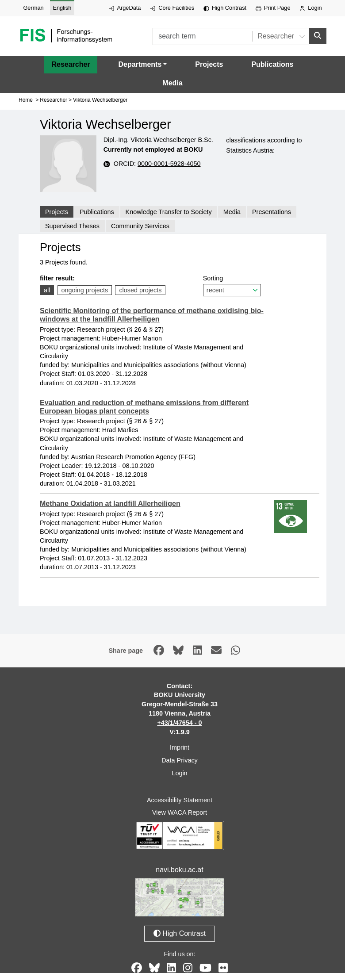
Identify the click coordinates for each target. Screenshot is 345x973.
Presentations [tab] (271, 211)
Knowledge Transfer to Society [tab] (169, 211)
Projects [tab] (56, 211)
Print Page (273, 7)
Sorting (232, 285)
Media (172, 83)
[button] (142, 64)
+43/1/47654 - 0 (179, 722)
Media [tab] (232, 211)
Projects (209, 64)
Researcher (70, 64)
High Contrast (224, 7)
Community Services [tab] (140, 225)
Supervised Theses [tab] (72, 225)
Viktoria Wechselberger (100, 100)
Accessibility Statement (179, 800)
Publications (272, 64)
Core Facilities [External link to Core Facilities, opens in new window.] (172, 7)
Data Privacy (179, 760)
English (62, 7)
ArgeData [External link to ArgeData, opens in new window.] (125, 7)
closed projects (140, 290)
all (47, 290)
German (33, 7)
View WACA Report (179, 812)
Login (310, 7)
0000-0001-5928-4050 (169, 163)
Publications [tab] (97, 211)
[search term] (202, 36)
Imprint (179, 747)
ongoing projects (84, 290)
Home (26, 100)
